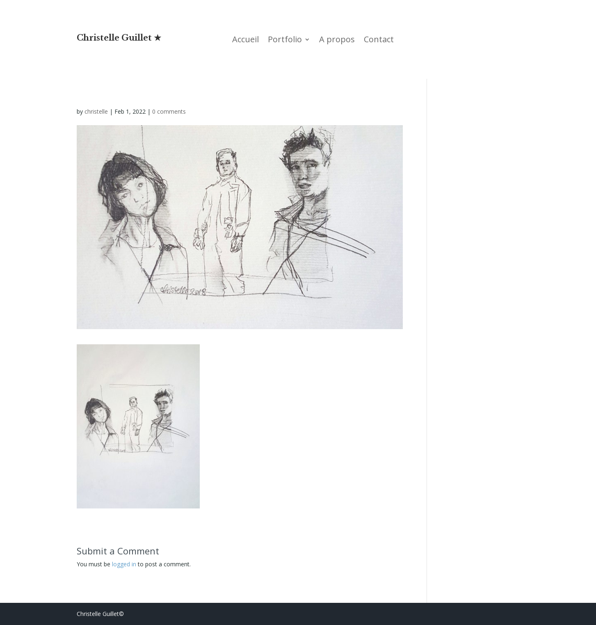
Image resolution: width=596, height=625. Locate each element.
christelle (96, 111)
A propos (337, 41)
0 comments (169, 111)
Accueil (245, 41)
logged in (124, 564)
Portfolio (285, 41)
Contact (379, 41)
